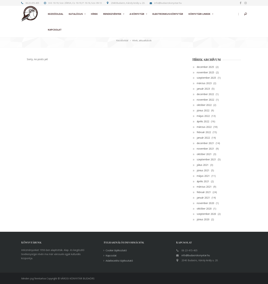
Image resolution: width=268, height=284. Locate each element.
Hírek (94, 14)
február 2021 (207, 192)
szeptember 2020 (209, 213)
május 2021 (206, 175)
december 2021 (208, 143)
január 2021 (206, 197)
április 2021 (206, 181)
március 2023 (207, 83)
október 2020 (207, 208)
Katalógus (76, 14)
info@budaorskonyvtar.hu (196, 255)
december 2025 (208, 67)
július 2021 (206, 164)
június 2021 (206, 170)
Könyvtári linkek (199, 14)
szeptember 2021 (209, 159)
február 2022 (207, 132)
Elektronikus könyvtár (167, 14)
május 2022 (206, 116)
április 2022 (206, 121)
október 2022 (207, 105)
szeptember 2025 (209, 77)
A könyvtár (137, 14)
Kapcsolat (55, 29)
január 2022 (206, 137)
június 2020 (206, 219)
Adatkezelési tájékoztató (119, 260)
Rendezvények (112, 14)
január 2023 (206, 88)
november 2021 (208, 148)
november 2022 (208, 99)
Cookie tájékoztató (116, 250)
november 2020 (208, 203)
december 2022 (208, 94)
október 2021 (207, 154)
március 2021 (207, 186)
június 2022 (206, 110)
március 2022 (207, 126)
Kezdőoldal (55, 14)
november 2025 (208, 72)
